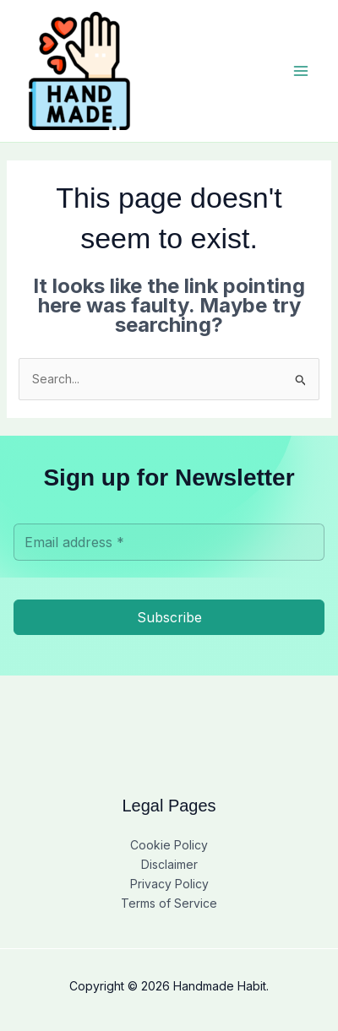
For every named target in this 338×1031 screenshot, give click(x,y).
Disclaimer (169, 864)
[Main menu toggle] (300, 71)
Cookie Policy (169, 845)
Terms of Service (169, 903)
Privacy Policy (169, 883)
